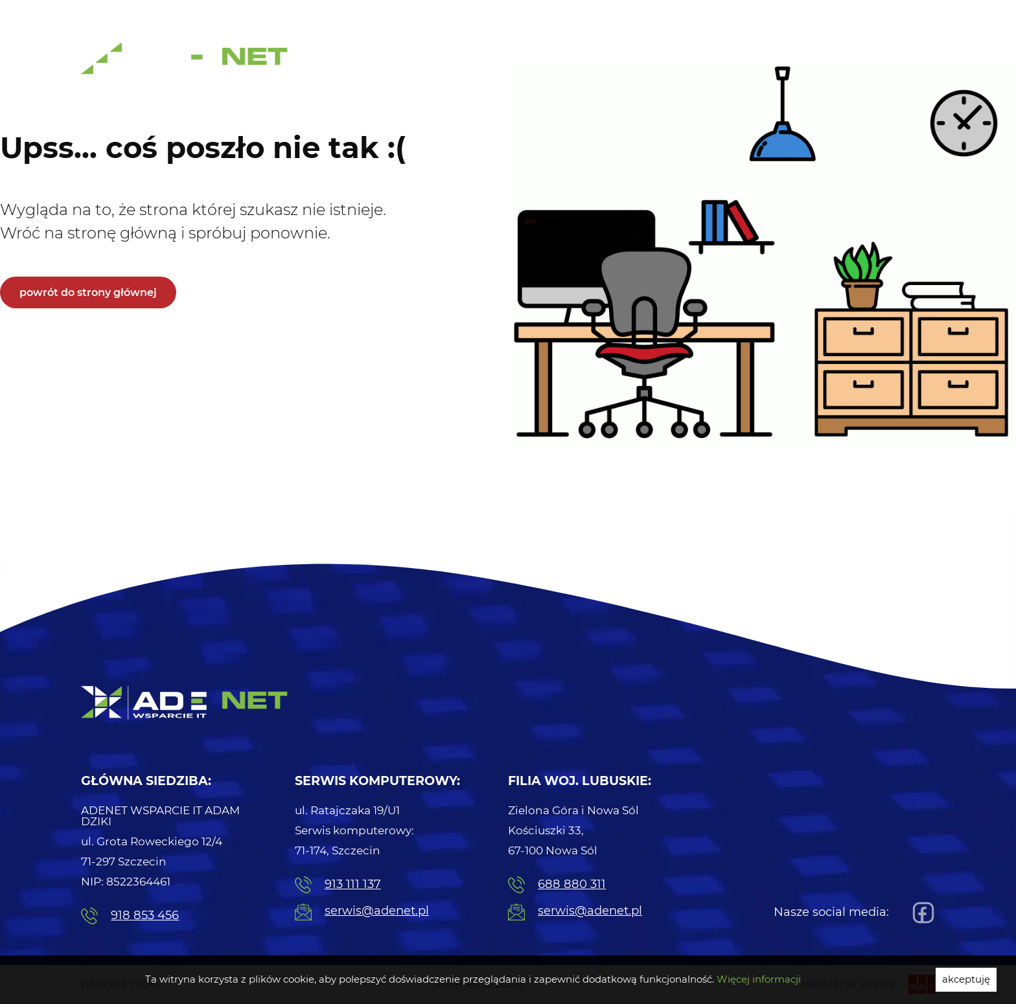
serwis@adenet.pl (362, 912)
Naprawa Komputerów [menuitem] (812, 13)
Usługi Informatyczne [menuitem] (437, 62)
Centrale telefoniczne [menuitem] (679, 62)
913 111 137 (338, 884)
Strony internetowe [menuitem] (794, 62)
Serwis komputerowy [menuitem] (559, 62)
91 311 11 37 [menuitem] (609, 14)
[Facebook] (920, 912)
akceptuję (966, 979)
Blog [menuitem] (868, 62)
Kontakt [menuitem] (915, 62)
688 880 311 (557, 884)
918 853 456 (130, 915)
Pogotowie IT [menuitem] (702, 13)
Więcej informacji (759, 979)
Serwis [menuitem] (909, 13)
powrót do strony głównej (88, 292)
